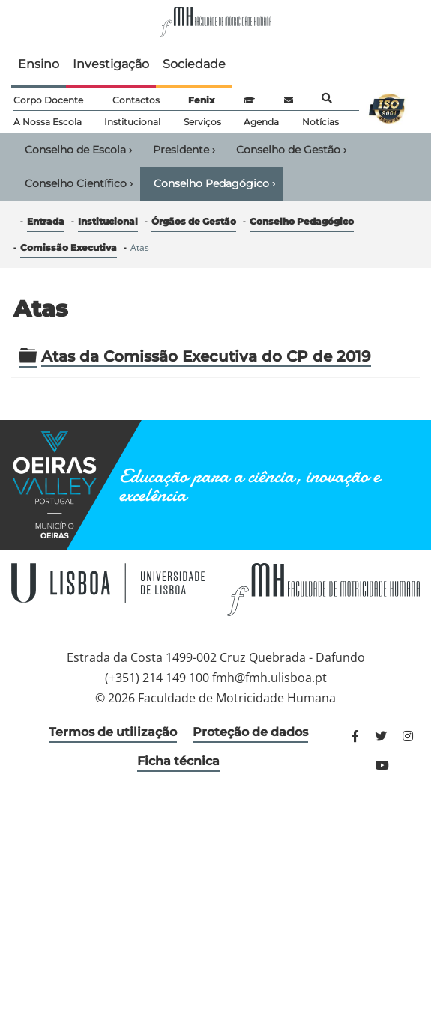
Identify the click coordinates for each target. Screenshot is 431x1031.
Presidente (184, 149)
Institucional (132, 121)
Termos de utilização (113, 732)
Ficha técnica (178, 761)
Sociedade (194, 64)
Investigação (111, 64)
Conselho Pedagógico (214, 183)
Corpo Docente (48, 100)
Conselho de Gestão (291, 149)
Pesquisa (327, 98)
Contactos (136, 100)
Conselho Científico (79, 183)
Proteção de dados (250, 732)
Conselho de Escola (78, 149)
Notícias (320, 121)
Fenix (201, 100)
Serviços (202, 121)
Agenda (261, 121)
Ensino (38, 64)
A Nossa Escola (47, 121)
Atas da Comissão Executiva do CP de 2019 (206, 356)
